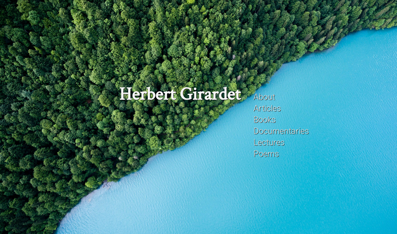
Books (264, 119)
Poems (266, 154)
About (264, 97)
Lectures (268, 142)
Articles (267, 108)
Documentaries (281, 131)
